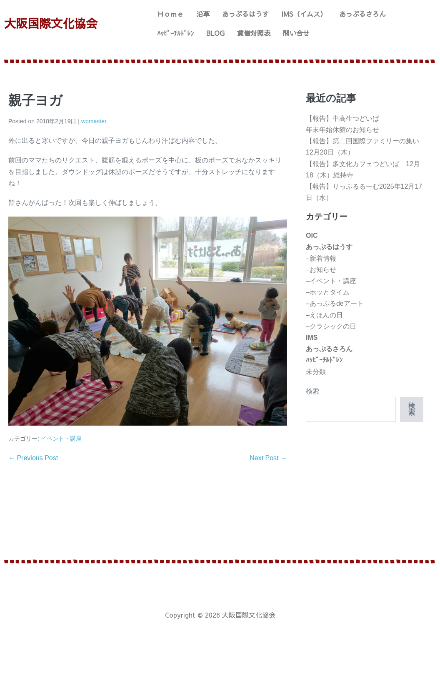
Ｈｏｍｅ (170, 13)
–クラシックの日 (331, 326)
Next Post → (268, 457)
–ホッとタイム (328, 292)
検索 (312, 391)
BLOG (215, 32)
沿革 (203, 13)
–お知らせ (321, 269)
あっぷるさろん (362, 13)
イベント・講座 (61, 438)
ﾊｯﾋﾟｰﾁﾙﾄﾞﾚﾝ (175, 32)
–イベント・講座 (331, 280)
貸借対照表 (253, 32)
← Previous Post (33, 457)
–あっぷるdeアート (335, 303)
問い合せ (296, 32)
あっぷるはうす (245, 13)
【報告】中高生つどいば (342, 118)
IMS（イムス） (304, 13)
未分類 (316, 371)
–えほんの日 (324, 315)
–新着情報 (321, 258)
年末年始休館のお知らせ (342, 129)
